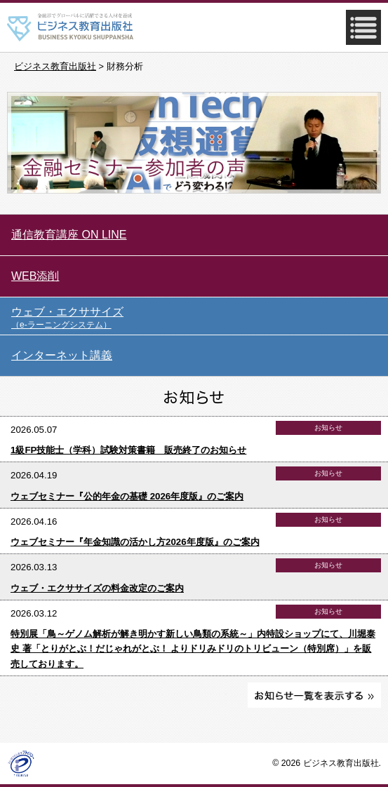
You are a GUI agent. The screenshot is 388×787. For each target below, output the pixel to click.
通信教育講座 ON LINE (68, 235)
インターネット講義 (61, 355)
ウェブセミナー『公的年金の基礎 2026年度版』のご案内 (127, 496)
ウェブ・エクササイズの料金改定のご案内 (97, 588)
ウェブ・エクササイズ (199, 318)
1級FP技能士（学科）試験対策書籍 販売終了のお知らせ (128, 450)
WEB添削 (35, 276)
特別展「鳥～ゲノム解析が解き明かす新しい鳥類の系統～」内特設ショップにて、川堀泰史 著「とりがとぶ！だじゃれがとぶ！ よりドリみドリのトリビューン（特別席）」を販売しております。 (193, 648)
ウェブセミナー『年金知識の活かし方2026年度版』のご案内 (135, 542)
